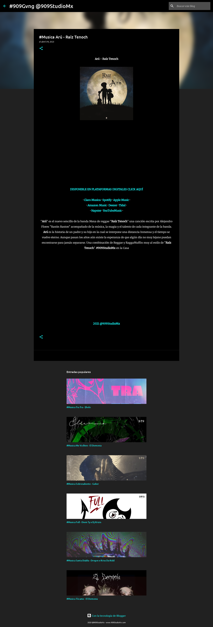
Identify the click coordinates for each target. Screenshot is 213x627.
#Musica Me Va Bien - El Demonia (84, 445)
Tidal (122, 205)
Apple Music (121, 200)
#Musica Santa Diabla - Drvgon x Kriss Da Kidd (90, 560)
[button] (41, 48)
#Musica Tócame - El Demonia (82, 598)
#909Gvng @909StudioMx (41, 6)
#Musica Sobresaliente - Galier (83, 483)
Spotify (106, 200)
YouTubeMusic (112, 210)
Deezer (112, 205)
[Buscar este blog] (192, 6)
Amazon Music (97, 205)
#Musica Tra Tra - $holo (79, 407)
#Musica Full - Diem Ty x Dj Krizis (84, 522)
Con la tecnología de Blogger (106, 615)
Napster (96, 210)
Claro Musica (92, 200)
